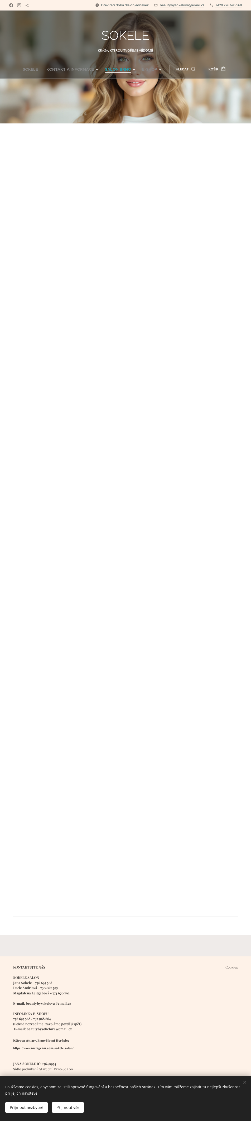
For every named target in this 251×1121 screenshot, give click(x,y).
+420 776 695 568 (228, 5)
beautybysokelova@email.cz (182, 5)
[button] (177, 69)
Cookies (231, 967)
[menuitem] (39, 69)
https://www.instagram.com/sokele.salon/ (43, 1048)
